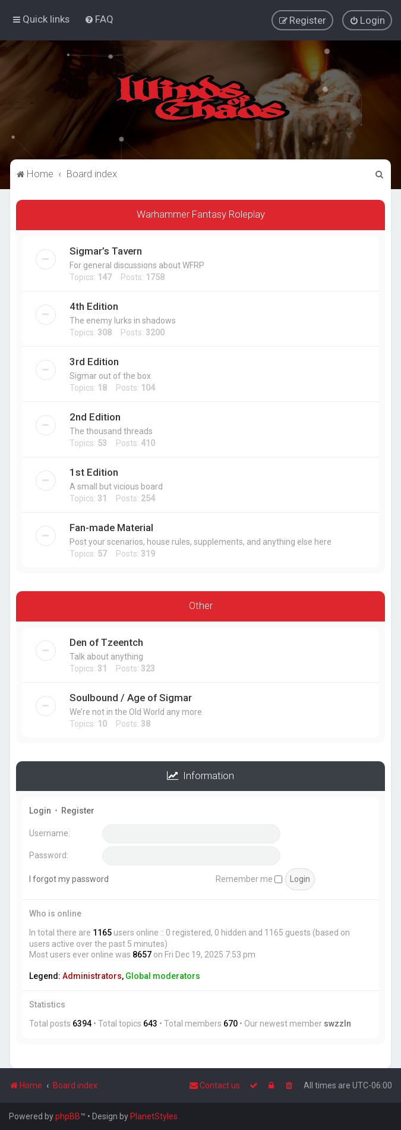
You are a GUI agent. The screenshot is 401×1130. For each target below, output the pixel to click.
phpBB (67, 1116)
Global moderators (162, 975)
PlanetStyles (154, 1116)
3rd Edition (94, 361)
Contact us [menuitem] (214, 1085)
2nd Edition (95, 416)
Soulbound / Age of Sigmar (131, 696)
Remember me (249, 878)
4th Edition (94, 306)
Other (201, 605)
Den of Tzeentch (106, 641)
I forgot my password (69, 878)
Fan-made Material (111, 527)
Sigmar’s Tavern (106, 250)
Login (40, 810)
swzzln (337, 1023)
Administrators (92, 975)
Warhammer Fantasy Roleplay (201, 213)
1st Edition (94, 472)
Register (77, 810)
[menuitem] (98, 19)
